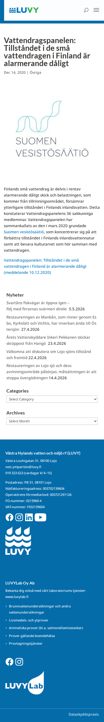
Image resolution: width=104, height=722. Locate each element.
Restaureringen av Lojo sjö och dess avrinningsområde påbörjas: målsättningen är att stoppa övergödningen (51, 371)
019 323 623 (14, 473)
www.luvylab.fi (16, 596)
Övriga (35, 72)
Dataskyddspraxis (84, 714)
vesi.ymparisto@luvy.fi (23, 466)
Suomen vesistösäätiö (24, 231)
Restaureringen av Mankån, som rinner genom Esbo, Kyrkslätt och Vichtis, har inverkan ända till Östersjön (51, 323)
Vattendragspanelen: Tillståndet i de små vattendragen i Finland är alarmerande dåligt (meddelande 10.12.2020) (45, 266)
